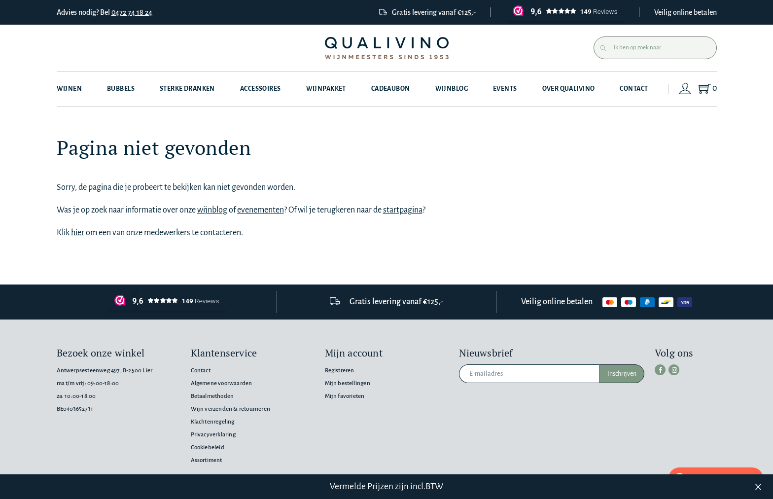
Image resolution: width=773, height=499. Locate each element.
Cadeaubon (390, 88)
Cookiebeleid (207, 447)
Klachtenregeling (213, 422)
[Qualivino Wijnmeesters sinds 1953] (387, 48)
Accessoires (260, 88)
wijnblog (212, 210)
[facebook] (660, 369)
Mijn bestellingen (347, 383)
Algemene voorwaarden (221, 383)
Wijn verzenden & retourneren (230, 409)
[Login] (685, 88)
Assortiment (206, 460)
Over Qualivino (568, 88)
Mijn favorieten (345, 396)
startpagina (402, 210)
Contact (634, 88)
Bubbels (121, 88)
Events (505, 88)
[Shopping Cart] (707, 88)
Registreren (339, 370)
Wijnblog (451, 88)
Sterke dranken (187, 88)
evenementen (260, 210)
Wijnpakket (326, 88)
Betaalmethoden (212, 396)
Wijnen (69, 88)
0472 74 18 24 (131, 12)
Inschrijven (621, 373)
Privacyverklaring (213, 434)
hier (77, 232)
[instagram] (673, 369)
